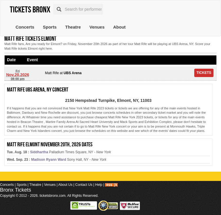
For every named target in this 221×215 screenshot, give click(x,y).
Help (98, 185)
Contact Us (83, 185)
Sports (50, 27)
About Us (65, 185)
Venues (97, 27)
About (119, 27)
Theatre (73, 27)
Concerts (25, 27)
